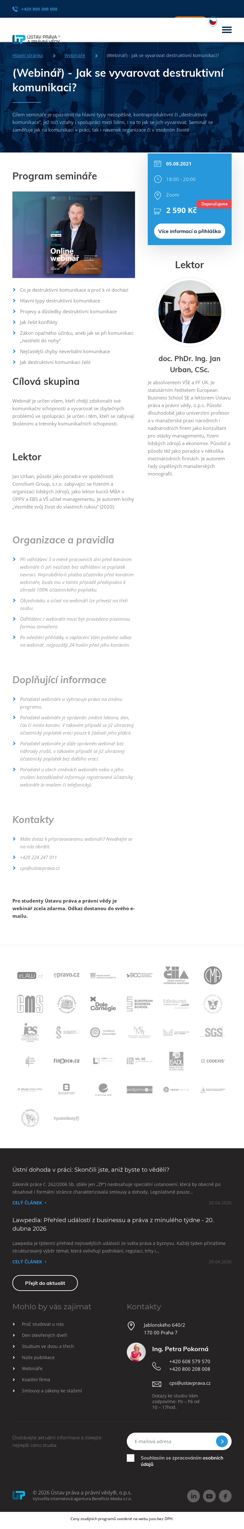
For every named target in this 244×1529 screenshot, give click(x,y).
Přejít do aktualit (45, 1283)
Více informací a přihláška (189, 219)
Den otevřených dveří (44, 1335)
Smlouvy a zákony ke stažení (52, 1391)
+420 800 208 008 (34, 9)
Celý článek (27, 1203)
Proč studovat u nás (43, 1324)
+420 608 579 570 (189, 1361)
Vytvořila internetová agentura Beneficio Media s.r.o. (82, 1498)
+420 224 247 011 (38, 857)
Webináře (32, 1368)
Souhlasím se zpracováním (182, 1461)
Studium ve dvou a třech (48, 1346)
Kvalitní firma (36, 1380)
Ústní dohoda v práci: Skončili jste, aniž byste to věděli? (90, 1169)
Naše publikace (38, 1357)
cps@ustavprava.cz (40, 868)
